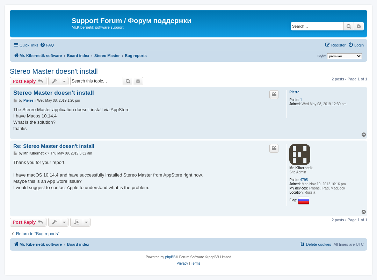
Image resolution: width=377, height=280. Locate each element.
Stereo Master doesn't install (54, 71)
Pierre (294, 92)
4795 (304, 180)
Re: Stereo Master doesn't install (53, 146)
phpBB (170, 257)
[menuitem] (47, 45)
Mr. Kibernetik (300, 168)
